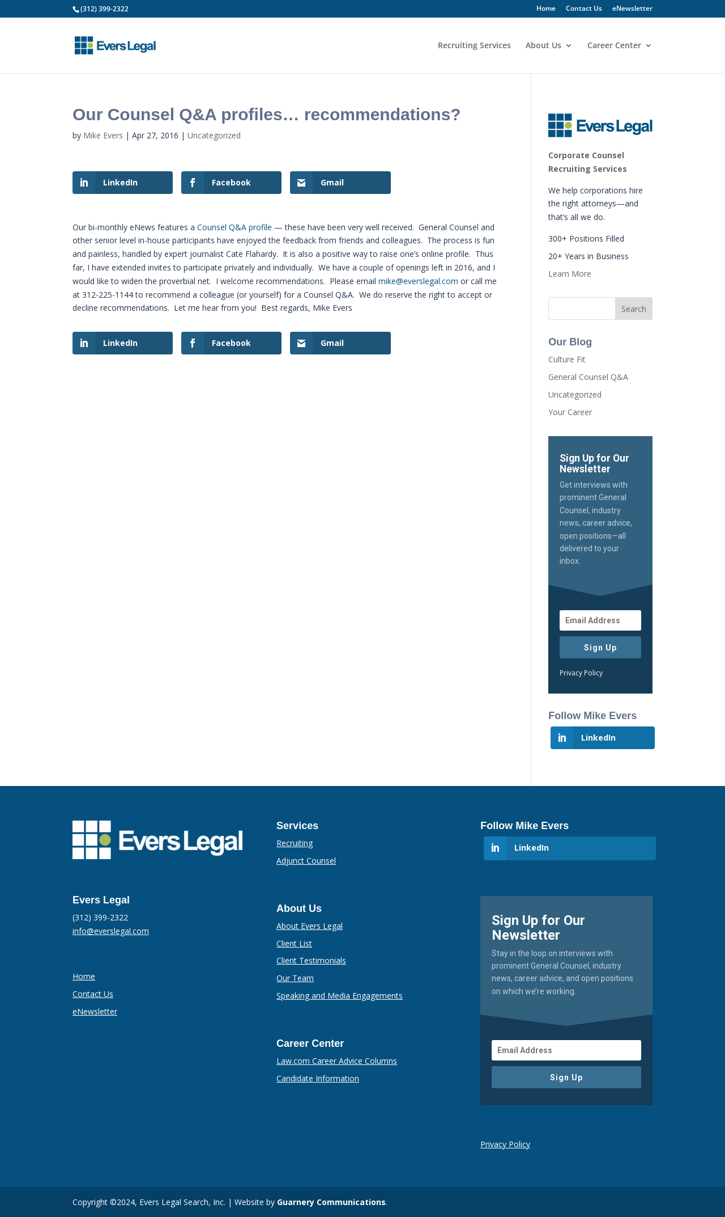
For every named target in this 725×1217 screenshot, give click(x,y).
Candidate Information (317, 1078)
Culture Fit (567, 359)
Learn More (569, 273)
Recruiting (294, 843)
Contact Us (584, 9)
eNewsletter (632, 9)
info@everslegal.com (110, 931)
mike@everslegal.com (418, 281)
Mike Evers (103, 135)
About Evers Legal (309, 925)
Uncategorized (214, 135)
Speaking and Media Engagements (339, 995)
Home (546, 9)
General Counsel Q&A (588, 376)
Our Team (295, 978)
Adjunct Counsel (306, 860)
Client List (294, 943)
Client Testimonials (311, 960)
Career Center (614, 45)
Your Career (570, 412)
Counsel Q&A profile (234, 227)
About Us (543, 45)
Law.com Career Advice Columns (336, 1060)
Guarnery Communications (331, 1202)
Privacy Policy (581, 673)
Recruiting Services (474, 45)
